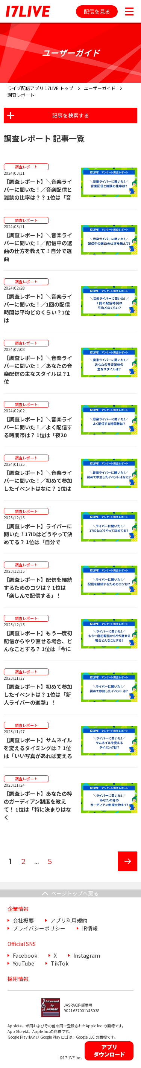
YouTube (23, 963)
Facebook (25, 955)
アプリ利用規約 (68, 920)
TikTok (59, 963)
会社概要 (23, 920)
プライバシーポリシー (39, 928)
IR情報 (90, 928)
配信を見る (97, 11)
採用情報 (18, 979)
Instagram (86, 955)
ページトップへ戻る (75, 893)
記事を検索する (70, 115)
